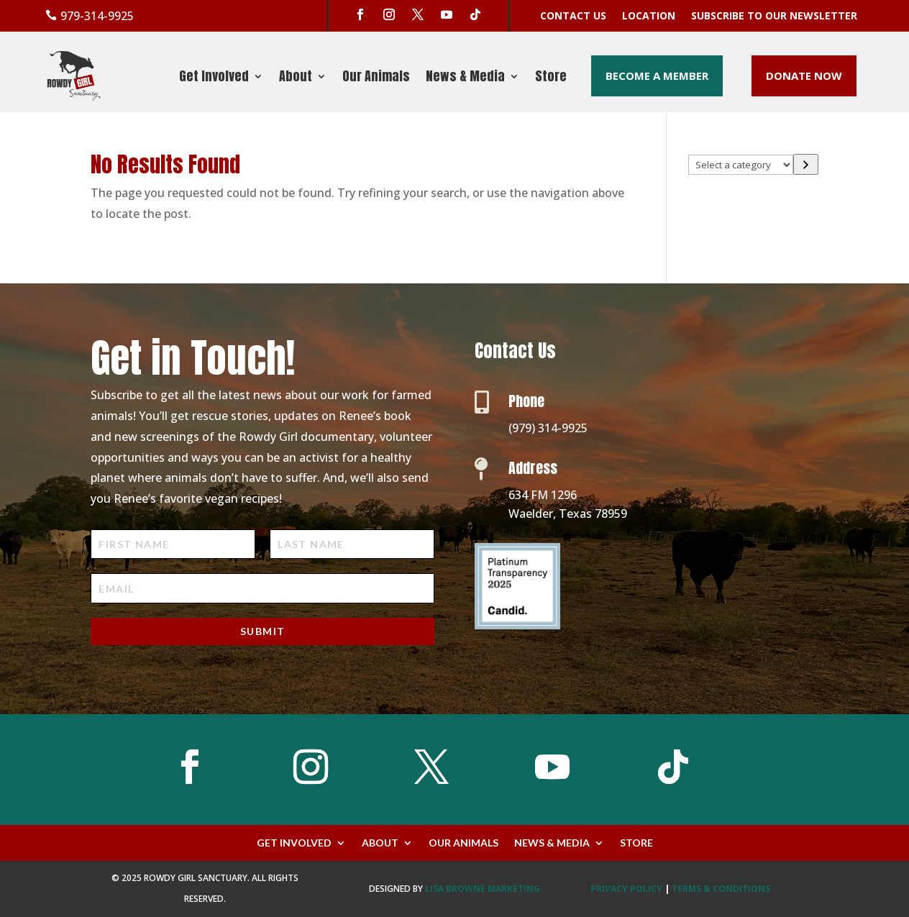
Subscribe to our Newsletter (774, 16)
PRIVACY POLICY (626, 888)
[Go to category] (805, 164)
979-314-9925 (97, 16)
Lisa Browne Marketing (482, 888)
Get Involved (214, 78)
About (295, 78)
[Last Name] (352, 544)
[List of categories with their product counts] (740, 165)
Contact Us (573, 16)
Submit (262, 631)
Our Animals (376, 78)
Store (551, 78)
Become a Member (657, 75)
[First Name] (173, 544)
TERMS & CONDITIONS (721, 888)
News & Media (465, 78)
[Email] (262, 588)
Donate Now (804, 75)
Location (648, 16)
